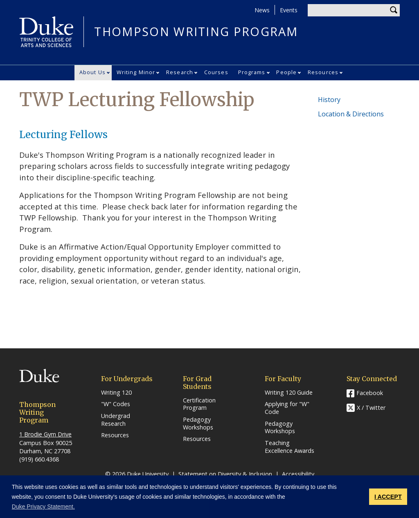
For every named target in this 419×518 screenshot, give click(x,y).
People (286, 72)
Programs (252, 72)
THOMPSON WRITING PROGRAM (196, 32)
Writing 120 (116, 392)
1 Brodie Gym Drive (45, 434)
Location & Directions (351, 113)
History (329, 99)
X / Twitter (371, 407)
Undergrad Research (115, 419)
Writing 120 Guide (289, 392)
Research (179, 72)
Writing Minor (136, 72)
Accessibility (298, 474)
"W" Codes (115, 404)
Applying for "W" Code (287, 408)
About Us (92, 72)
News (262, 10)
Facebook (369, 393)
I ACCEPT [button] (388, 496)
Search (393, 10)
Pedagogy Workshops (198, 423)
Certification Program (199, 404)
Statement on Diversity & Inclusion (225, 474)
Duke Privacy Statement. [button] (43, 506)
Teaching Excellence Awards (289, 446)
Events (288, 10)
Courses (216, 72)
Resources (323, 72)
